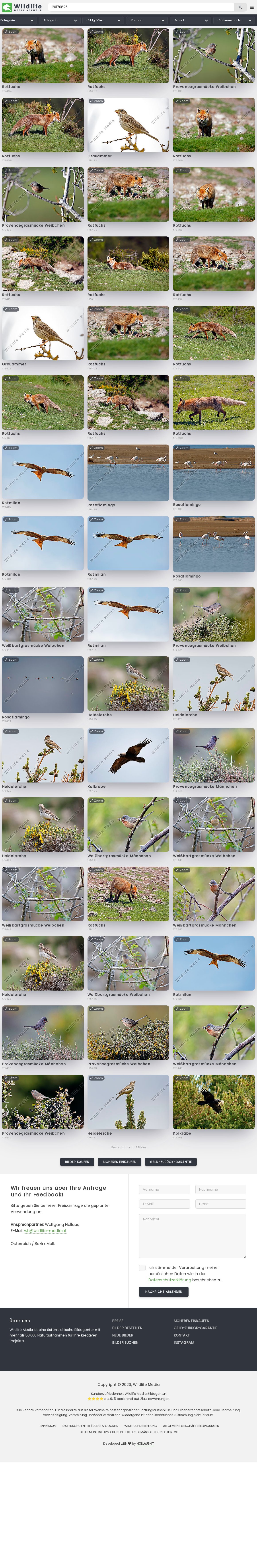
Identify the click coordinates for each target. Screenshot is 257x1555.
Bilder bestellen (127, 1328)
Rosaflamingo (101, 505)
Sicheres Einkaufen (119, 1162)
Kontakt (182, 1335)
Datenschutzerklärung (169, 1280)
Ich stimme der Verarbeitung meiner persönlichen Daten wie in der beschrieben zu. (185, 1274)
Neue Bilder (122, 1335)
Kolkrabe (97, 786)
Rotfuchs (11, 86)
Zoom (11, 31)
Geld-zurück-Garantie (171, 1162)
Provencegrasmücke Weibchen (204, 86)
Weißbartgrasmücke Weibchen (33, 645)
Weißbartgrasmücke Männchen (119, 856)
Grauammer (100, 156)
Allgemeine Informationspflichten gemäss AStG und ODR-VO (129, 1432)
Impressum (48, 1426)
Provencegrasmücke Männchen (205, 786)
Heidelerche (100, 715)
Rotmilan (11, 503)
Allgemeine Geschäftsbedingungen (191, 1426)
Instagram (184, 1342)
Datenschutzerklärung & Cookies (90, 1426)
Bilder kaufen (77, 1162)
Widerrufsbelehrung (140, 1426)
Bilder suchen (125, 1342)
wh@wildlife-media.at (45, 1230)
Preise (117, 1321)
